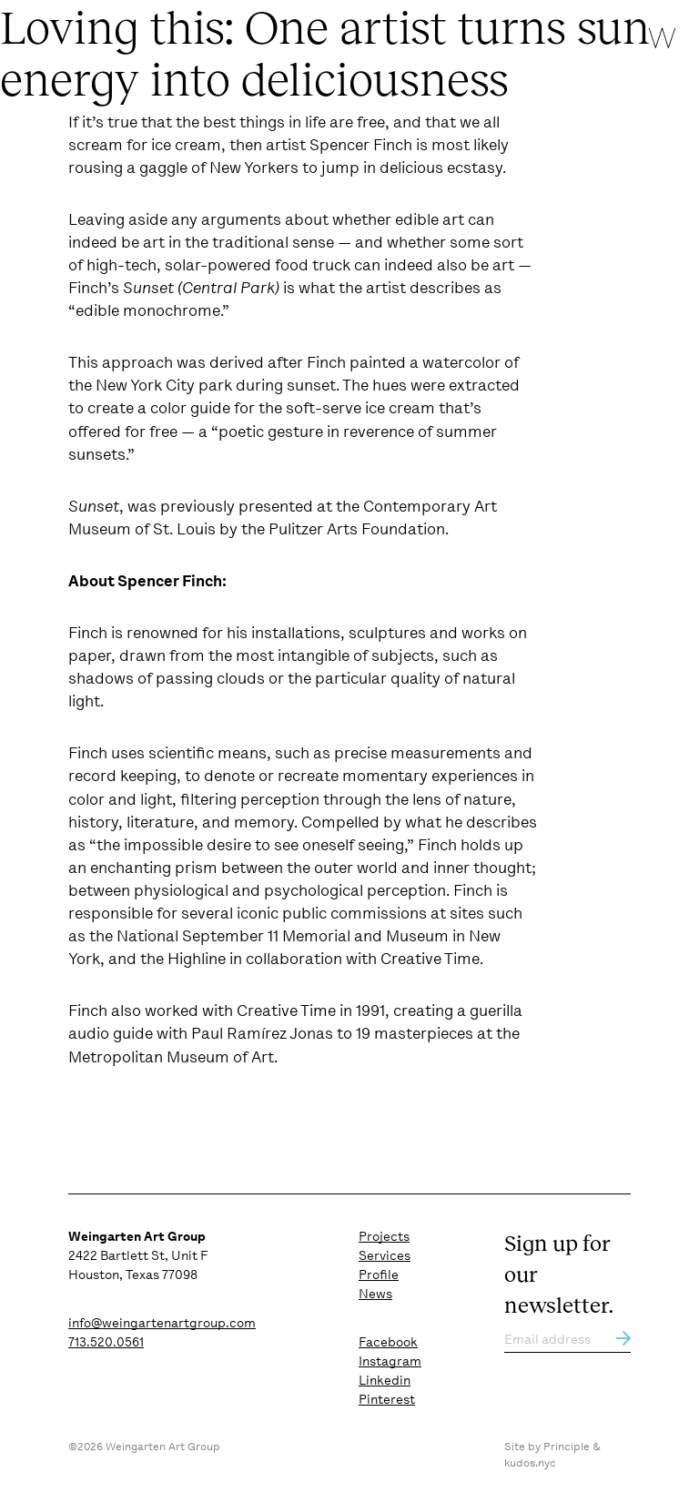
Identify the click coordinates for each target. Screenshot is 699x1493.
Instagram (390, 1361)
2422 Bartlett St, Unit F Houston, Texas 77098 (138, 1255)
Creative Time (430, 959)
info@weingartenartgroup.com (162, 1323)
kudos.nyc (530, 1463)
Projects (384, 1236)
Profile (379, 1274)
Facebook (388, 1342)
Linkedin (384, 1380)
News (375, 1293)
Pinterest (387, 1399)
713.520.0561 (106, 1342)
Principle (566, 1446)
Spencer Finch (360, 145)
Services (384, 1255)
